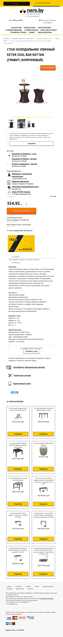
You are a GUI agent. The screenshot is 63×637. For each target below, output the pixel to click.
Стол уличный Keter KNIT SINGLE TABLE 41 (43, 444)
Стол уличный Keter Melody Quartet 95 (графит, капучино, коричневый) (18, 445)
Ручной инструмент (19, 32)
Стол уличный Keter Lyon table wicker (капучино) (18, 479)
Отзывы (37, 586)
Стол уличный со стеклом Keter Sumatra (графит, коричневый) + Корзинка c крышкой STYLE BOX (43, 515)
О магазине (18, 586)
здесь (20, 614)
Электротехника (44, 28)
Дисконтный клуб (48, 586)
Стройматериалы (31, 30)
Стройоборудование (13, 30)
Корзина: (41, 3)
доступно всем (11, 226)
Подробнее (18, 434)
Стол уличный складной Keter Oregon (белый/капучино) (18, 409)
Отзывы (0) (15, 263)
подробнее (31, 143)
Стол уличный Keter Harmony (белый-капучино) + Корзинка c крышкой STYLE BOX (18, 550)
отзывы (54, 612)
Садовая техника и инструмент (22, 38)
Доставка (28, 586)
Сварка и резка (30, 28)
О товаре (15, 257)
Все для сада (16, 28)
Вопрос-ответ (20, 589)
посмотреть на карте (12, 222)
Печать (53, 196)
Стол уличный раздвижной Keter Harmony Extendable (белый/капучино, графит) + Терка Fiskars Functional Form (43, 551)
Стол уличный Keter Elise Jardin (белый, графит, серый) (43, 409)
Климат (32, 32)
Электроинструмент (48, 30)
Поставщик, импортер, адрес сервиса (24, 260)
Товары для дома (44, 32)
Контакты (30, 589)
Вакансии (10, 589)
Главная (6, 38)
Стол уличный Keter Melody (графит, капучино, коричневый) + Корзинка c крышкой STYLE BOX (43, 481)
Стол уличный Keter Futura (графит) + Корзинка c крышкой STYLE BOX (18, 515)
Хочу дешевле (48, 67)
